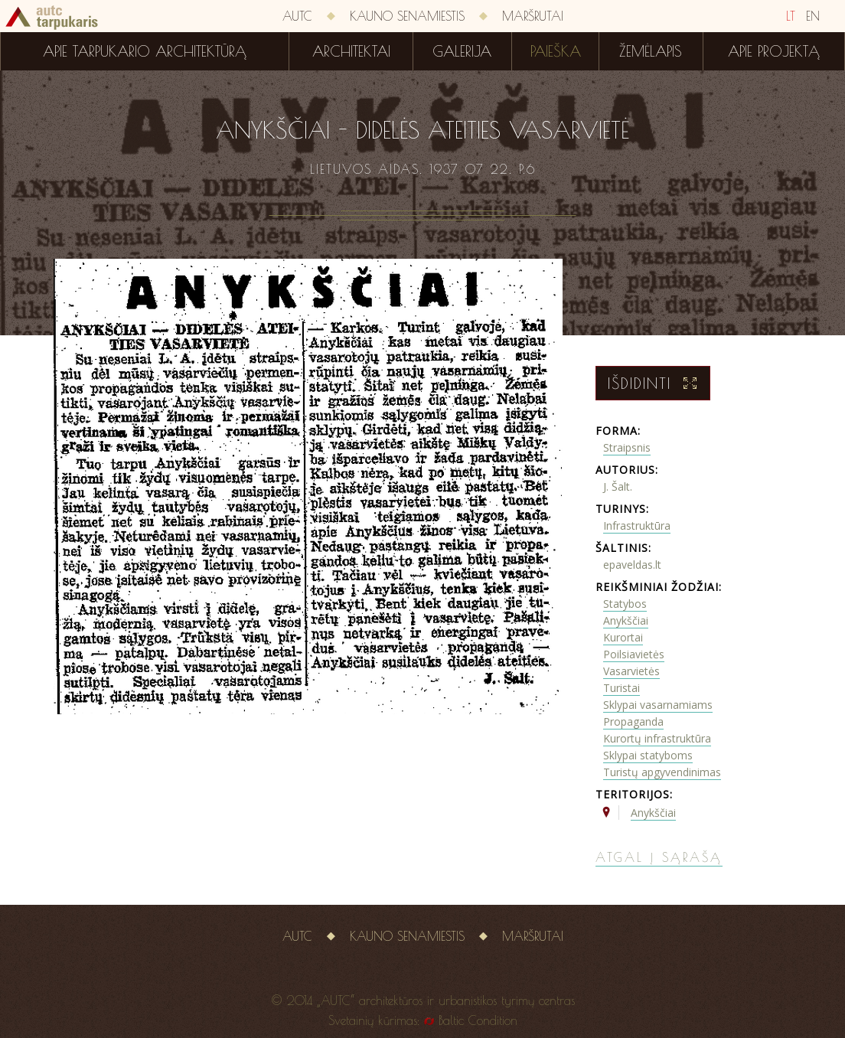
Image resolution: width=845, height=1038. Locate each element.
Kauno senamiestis (407, 16)
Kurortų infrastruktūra (657, 738)
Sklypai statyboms (648, 755)
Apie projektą (774, 51)
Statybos (625, 603)
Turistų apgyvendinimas (662, 772)
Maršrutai (532, 16)
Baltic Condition (478, 1020)
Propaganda (633, 721)
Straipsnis (627, 447)
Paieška (555, 51)
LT (790, 16)
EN (813, 16)
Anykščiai (625, 620)
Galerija (461, 51)
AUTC (297, 16)
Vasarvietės (631, 671)
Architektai (351, 51)
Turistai (621, 688)
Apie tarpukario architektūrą (144, 51)
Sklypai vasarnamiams (658, 704)
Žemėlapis (650, 51)
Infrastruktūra (636, 525)
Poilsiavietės (633, 654)
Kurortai (623, 637)
